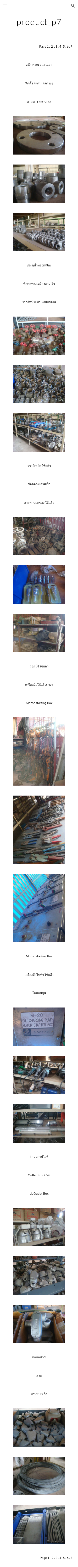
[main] (39, 22)
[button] (5, 5)
